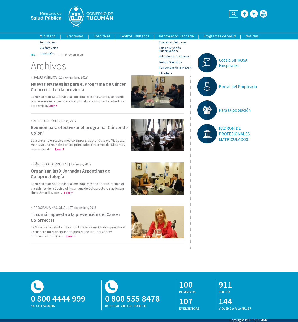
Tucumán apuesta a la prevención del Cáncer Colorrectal (75, 217)
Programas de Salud (219, 36)
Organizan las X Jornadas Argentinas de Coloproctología (70, 173)
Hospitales (101, 36)
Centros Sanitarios (134, 36)
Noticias (252, 36)
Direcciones (74, 36)
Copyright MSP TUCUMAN (248, 320)
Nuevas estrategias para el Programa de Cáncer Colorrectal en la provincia (78, 86)
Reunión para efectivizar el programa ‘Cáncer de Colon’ (79, 130)
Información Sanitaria (176, 36)
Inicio (34, 55)
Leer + (52, 105)
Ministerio (48, 36)
